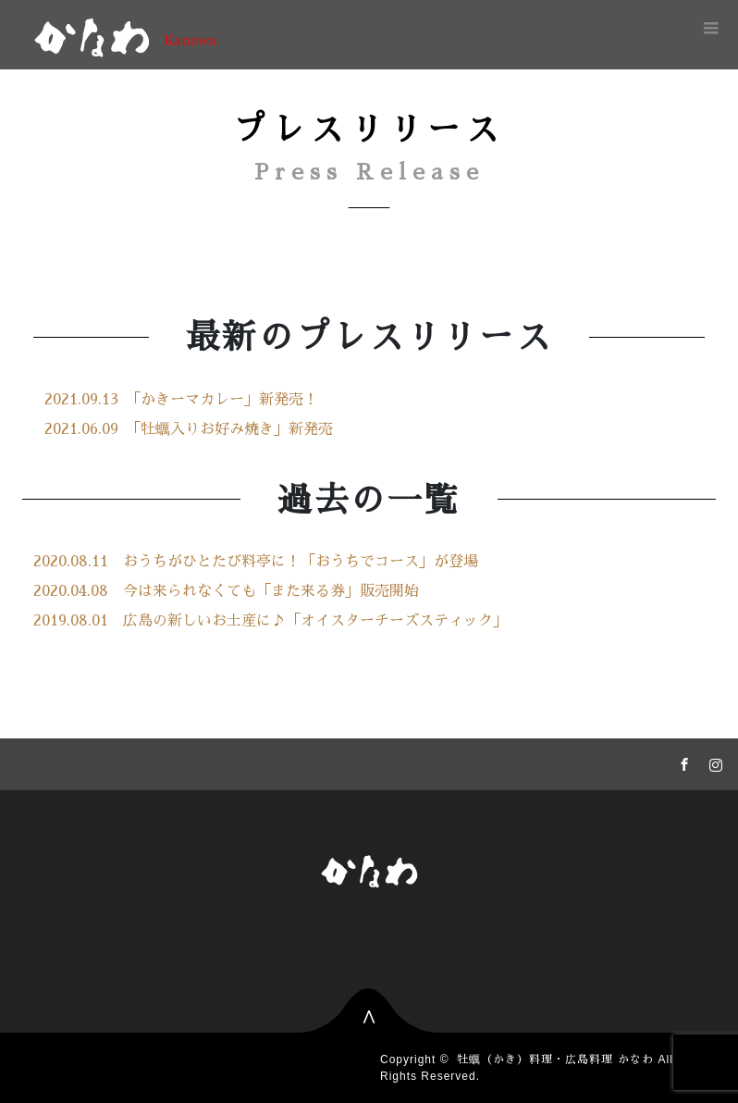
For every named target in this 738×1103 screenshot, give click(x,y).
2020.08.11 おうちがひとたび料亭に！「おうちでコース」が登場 (255, 561)
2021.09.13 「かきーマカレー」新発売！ (181, 399)
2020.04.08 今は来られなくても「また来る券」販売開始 (226, 591)
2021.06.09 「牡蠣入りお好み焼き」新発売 (188, 429)
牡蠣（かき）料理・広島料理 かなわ (555, 1059)
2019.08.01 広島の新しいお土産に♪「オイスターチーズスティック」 (270, 620)
